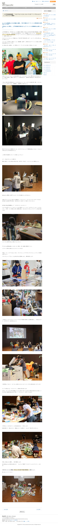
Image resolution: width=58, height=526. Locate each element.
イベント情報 (26, 521)
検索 (54, 4)
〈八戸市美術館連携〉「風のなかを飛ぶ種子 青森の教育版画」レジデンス (49, 24)
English (33, 1)
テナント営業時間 (14, 520)
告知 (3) (45, 74)
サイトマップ (39, 1)
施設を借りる (52, 1)
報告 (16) (45, 72)
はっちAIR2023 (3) (46, 67)
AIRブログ (22, 511)
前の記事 (5, 509)
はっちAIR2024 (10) (47, 65)
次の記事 (39, 509)
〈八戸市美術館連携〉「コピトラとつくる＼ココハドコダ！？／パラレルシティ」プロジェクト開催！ (49, 41)
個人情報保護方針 (45, 1)
